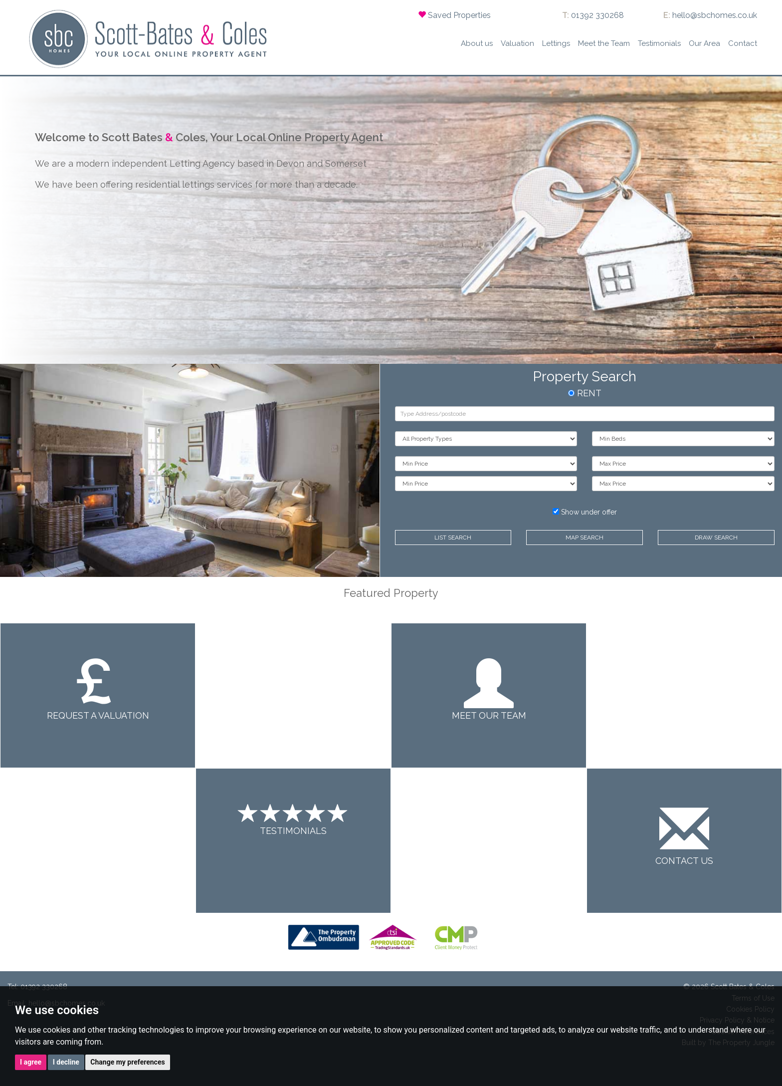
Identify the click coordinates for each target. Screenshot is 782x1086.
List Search (452, 537)
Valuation (517, 43)
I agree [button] (30, 1062)
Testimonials (659, 43)
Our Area (704, 43)
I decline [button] (66, 1062)
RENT (584, 393)
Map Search (584, 537)
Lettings (556, 43)
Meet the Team (604, 43)
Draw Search (716, 537)
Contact (742, 43)
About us (477, 43)
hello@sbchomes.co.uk (714, 15)
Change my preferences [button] (127, 1062)
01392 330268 (597, 15)
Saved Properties (459, 15)
